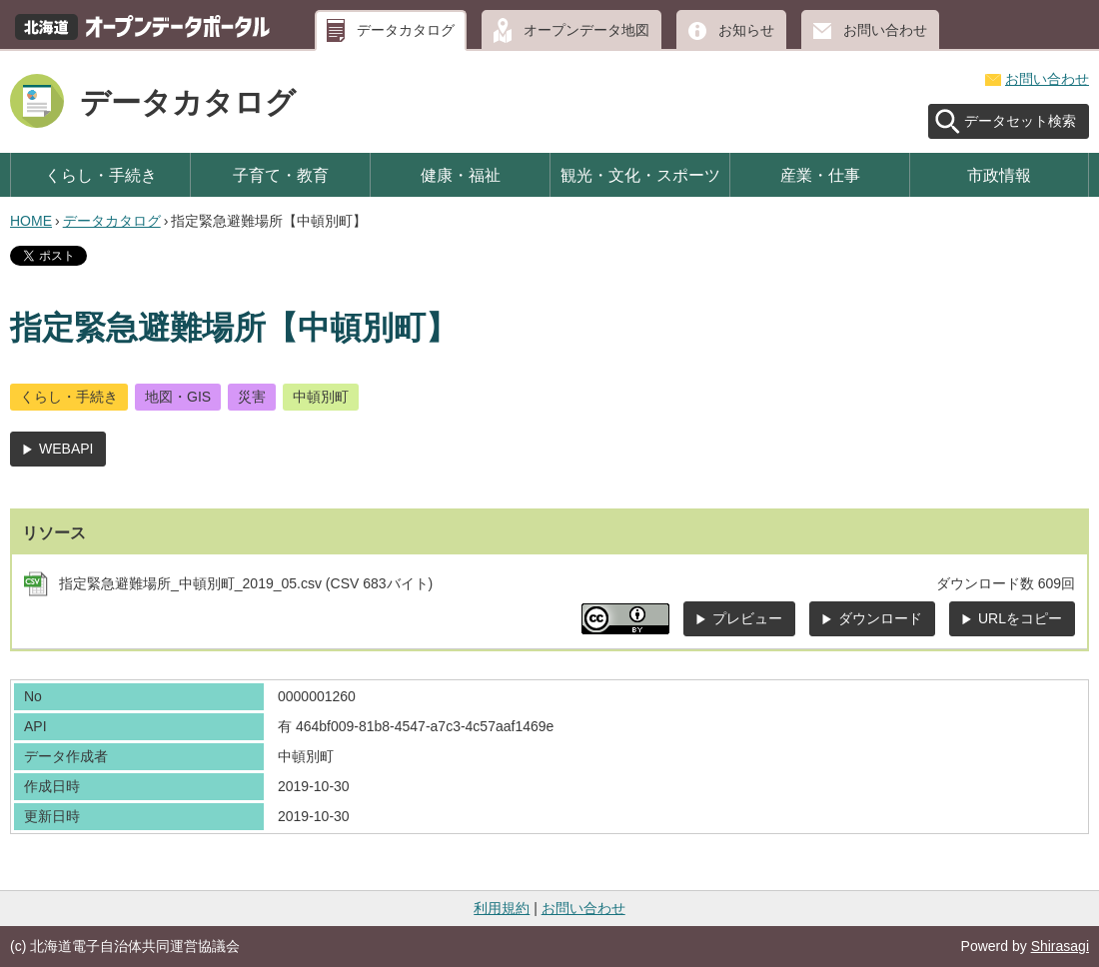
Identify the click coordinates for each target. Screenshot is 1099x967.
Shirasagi (1060, 946)
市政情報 (999, 175)
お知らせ (746, 30)
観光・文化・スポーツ (640, 175)
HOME (31, 221)
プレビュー (747, 618)
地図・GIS (178, 397)
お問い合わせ (885, 30)
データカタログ (406, 30)
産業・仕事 (820, 175)
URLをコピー (1020, 618)
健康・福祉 (461, 175)
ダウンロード (880, 618)
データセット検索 (1020, 121)
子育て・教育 (281, 175)
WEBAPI (66, 449)
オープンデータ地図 (586, 30)
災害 (252, 397)
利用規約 (502, 908)
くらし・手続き (101, 175)
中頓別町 (321, 397)
